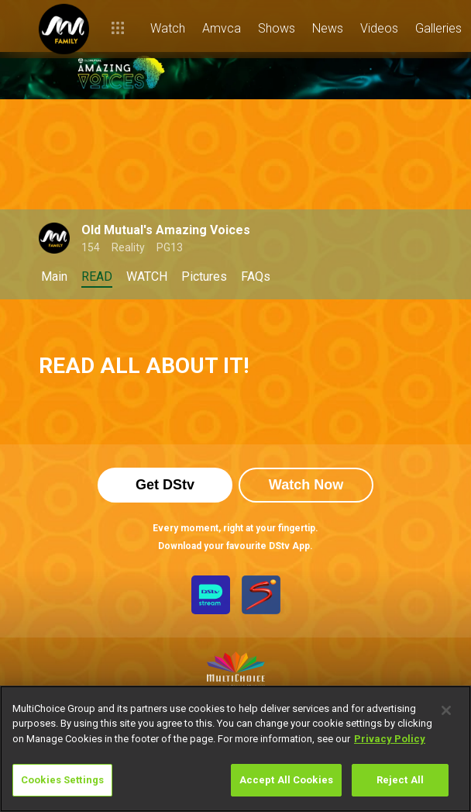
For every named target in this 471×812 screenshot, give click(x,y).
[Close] (446, 710)
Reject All (400, 780)
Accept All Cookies (286, 780)
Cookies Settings (62, 780)
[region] (235, 749)
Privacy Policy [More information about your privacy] (389, 739)
